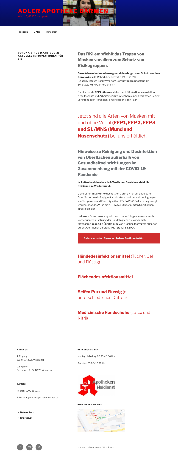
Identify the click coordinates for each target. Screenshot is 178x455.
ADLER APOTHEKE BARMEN (63, 11)
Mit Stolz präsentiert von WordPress (96, 447)
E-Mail (37, 31)
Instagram (51, 31)
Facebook (23, 31)
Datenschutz (27, 412)
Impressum (26, 417)
